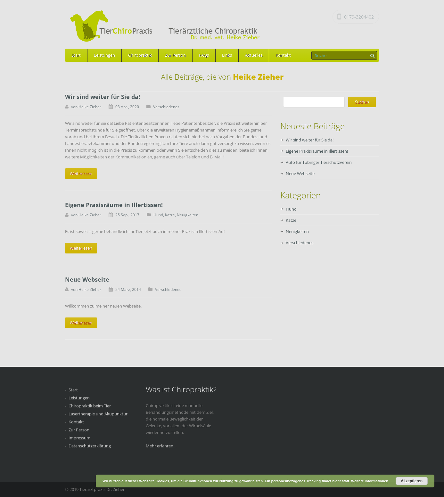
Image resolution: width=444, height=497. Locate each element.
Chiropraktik (140, 55)
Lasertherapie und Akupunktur (98, 414)
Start (76, 55)
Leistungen (104, 55)
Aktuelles (253, 55)
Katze (170, 215)
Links (227, 55)
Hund (158, 215)
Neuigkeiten (187, 215)
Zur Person (175, 55)
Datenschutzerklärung (90, 446)
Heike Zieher (89, 106)
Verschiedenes (166, 106)
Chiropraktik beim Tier (90, 406)
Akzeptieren (412, 481)
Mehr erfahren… (161, 446)
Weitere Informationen (369, 481)
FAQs (204, 55)
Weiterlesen (81, 173)
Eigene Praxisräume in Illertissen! (114, 205)
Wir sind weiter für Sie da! (102, 96)
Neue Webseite (87, 279)
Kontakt (283, 55)
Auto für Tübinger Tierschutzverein (319, 162)
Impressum (79, 438)
